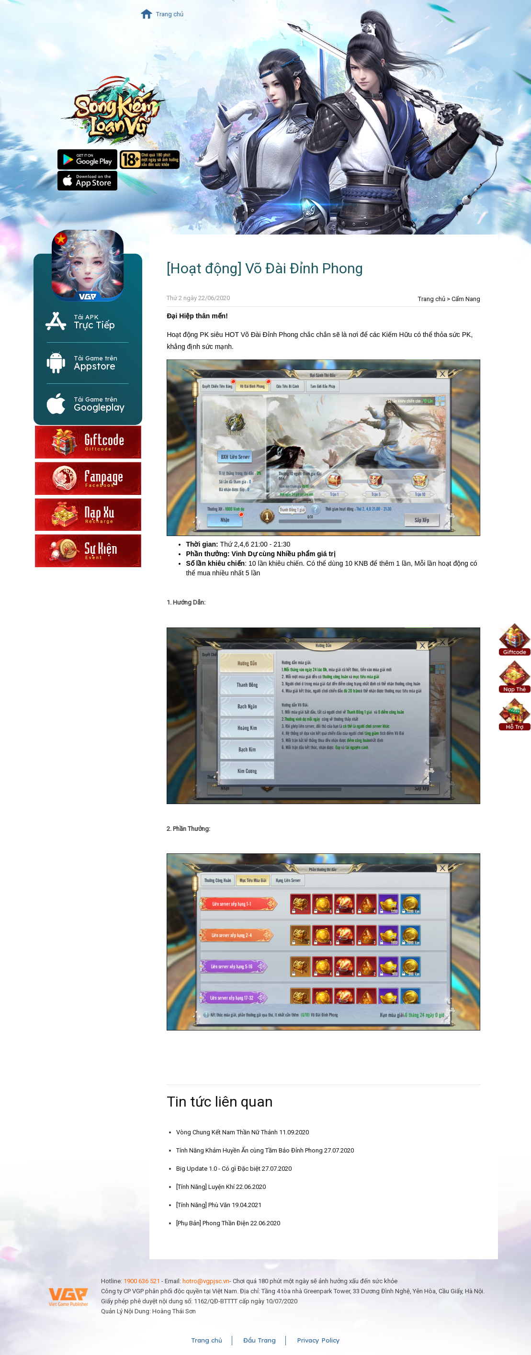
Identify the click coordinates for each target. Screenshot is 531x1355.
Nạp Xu (514, 676)
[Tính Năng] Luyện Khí (221, 1186)
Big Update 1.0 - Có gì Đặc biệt (234, 1168)
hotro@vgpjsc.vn (205, 1281)
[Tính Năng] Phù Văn (218, 1205)
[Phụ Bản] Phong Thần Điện (228, 1223)
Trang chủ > (434, 298)
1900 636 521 (142, 1281)
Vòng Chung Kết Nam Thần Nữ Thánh (242, 1132)
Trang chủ (169, 14)
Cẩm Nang (466, 298)
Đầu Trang (259, 1340)
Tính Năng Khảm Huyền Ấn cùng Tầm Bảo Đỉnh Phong (265, 1150)
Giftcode (514, 639)
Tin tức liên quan (220, 1101)
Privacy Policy (318, 1340)
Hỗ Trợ (514, 713)
